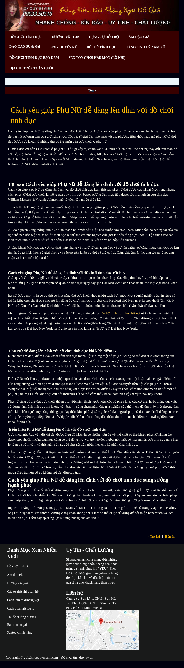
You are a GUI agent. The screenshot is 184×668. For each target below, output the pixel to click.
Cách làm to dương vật (23, 600)
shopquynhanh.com (44, 657)
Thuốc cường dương (21, 617)
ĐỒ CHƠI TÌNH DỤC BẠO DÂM (34, 58)
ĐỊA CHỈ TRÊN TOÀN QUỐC (31, 68)
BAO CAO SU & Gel (24, 46)
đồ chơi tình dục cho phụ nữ (119, 313)
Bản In (170, 536)
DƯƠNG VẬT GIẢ (65, 37)
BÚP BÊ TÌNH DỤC (101, 47)
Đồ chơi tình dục (19, 566)
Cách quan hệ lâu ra (20, 608)
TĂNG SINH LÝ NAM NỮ (145, 47)
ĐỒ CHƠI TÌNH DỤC (25, 37)
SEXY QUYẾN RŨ (63, 47)
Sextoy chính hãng (19, 632)
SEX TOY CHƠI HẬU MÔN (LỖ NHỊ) (97, 58)
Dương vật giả (17, 583)
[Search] (92, 81)
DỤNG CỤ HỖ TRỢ (104, 37)
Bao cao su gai (17, 625)
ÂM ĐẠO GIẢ (139, 37)
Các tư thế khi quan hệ (23, 591)
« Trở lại (153, 536)
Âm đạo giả (15, 574)
